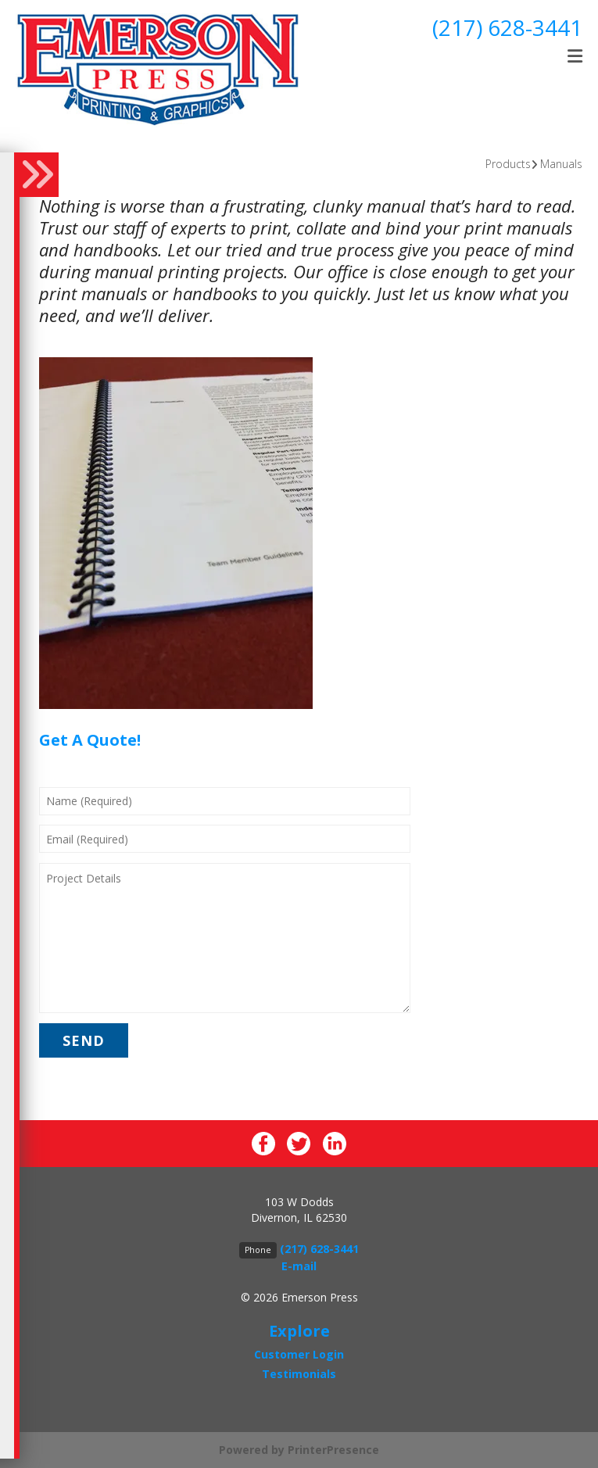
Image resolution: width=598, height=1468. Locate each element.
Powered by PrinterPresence (299, 1449)
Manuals (561, 163)
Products (508, 163)
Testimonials (299, 1373)
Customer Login (299, 1354)
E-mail (299, 1266)
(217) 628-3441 (507, 27)
